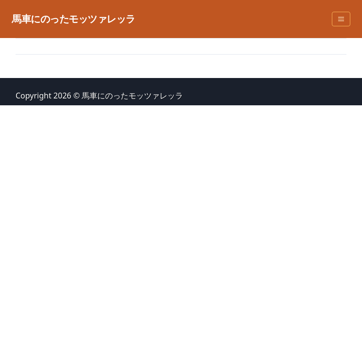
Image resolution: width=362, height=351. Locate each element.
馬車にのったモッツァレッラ (73, 18)
